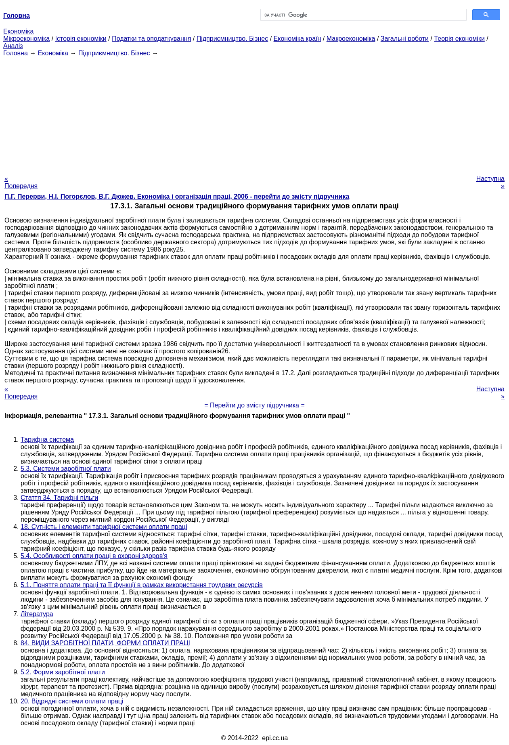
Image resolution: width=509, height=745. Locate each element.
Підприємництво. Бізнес (232, 38)
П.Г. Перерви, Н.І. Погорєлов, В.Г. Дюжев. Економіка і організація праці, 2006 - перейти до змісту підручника (176, 196)
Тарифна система (47, 439)
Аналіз (13, 45)
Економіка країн (297, 38)
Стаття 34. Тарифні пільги (59, 497)
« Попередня (21, 182)
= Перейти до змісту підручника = (254, 405)
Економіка (18, 31)
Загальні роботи (405, 38)
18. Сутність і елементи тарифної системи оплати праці (104, 526)
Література (37, 614)
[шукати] (362, 15)
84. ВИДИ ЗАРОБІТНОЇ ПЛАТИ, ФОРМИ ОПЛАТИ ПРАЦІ (105, 643)
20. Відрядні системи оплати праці (72, 701)
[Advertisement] (255, 113)
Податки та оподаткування (151, 38)
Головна (15, 53)
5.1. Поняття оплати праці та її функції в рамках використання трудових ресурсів (142, 584)
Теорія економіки (459, 38)
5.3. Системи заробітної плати (66, 468)
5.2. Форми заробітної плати (63, 672)
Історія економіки (81, 38)
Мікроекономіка (26, 38)
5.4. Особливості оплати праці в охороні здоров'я (94, 555)
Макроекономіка (351, 38)
